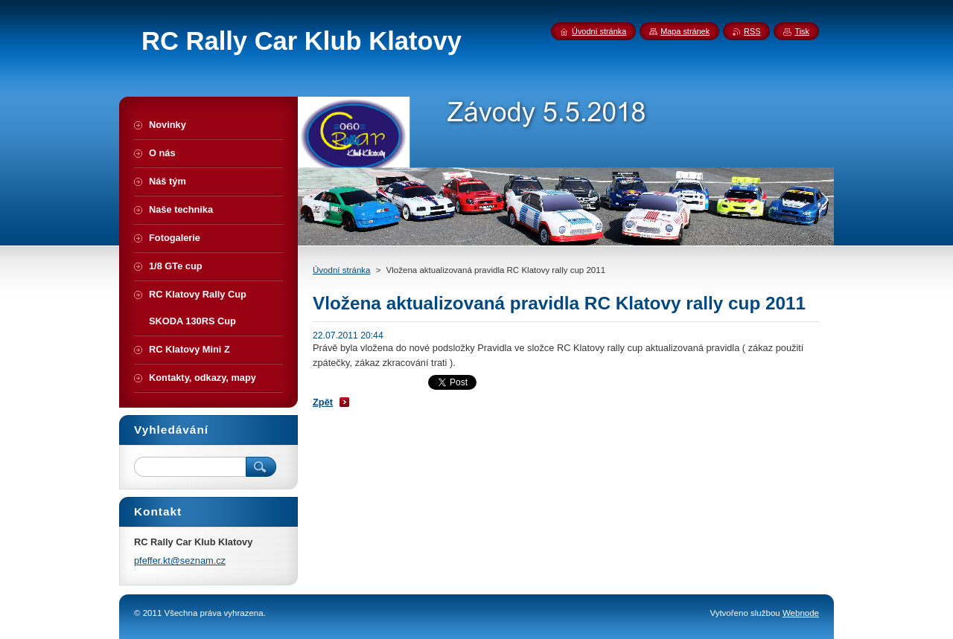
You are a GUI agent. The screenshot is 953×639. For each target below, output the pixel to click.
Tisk (801, 31)
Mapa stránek (685, 31)
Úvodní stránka (341, 270)
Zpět (323, 402)
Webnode (801, 613)
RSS (752, 31)
